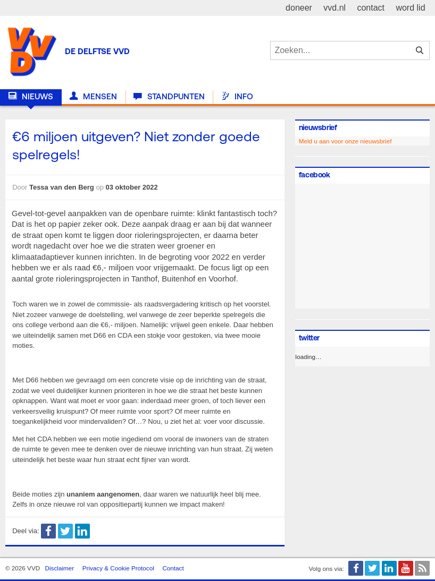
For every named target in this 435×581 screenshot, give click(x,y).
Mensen (93, 96)
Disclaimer (59, 568)
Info (237, 96)
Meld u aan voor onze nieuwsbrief (345, 141)
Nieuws (31, 96)
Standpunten (168, 96)
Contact (172, 568)
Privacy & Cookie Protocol (118, 568)
